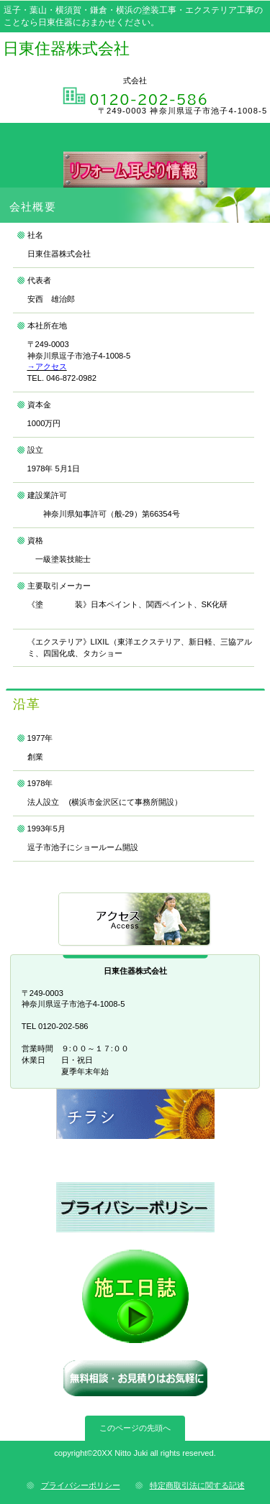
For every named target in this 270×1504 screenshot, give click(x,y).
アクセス (135, 920)
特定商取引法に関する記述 (197, 1485)
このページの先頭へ (135, 1428)
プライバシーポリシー (80, 1485)
